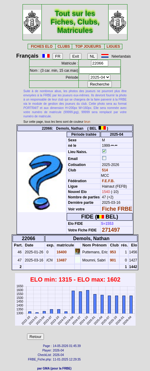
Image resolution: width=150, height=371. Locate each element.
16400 (61, 252)
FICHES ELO (42, 46)
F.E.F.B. (108, 181)
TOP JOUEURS (88, 46)
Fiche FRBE (117, 209)
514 (104, 170)
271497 (111, 230)
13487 (61, 260)
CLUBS (63, 46)
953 (112, 252)
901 (112, 260)
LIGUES (113, 46)
